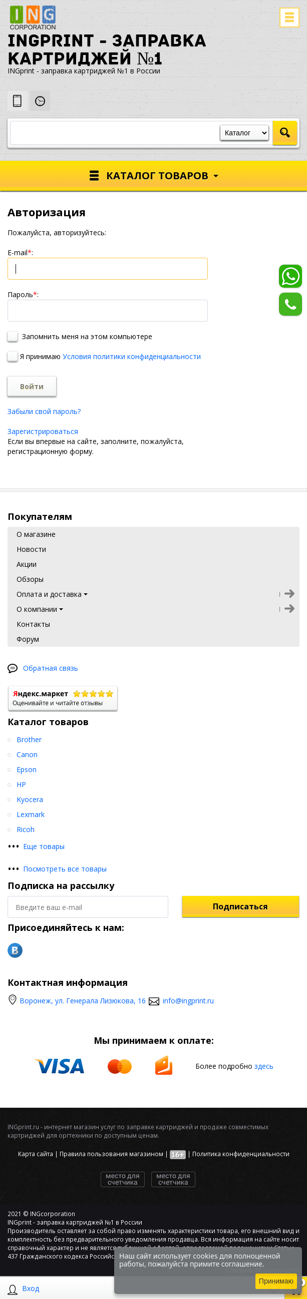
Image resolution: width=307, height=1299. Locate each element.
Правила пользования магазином (111, 1154)
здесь (263, 1065)
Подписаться (240, 906)
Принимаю (276, 1281)
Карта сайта (35, 1154)
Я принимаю (104, 357)
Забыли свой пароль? (44, 411)
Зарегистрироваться (43, 431)
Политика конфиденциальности (240, 1154)
